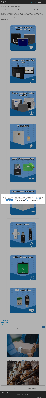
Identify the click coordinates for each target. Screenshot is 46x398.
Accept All (9, 200)
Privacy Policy (37, 198)
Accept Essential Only (34, 200)
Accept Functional (20, 200)
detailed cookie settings (33, 201)
